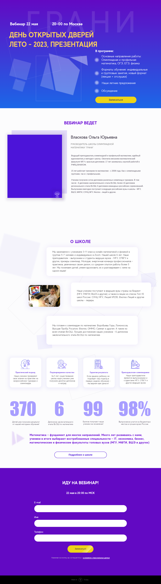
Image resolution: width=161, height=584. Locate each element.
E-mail (37, 502)
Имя (36, 517)
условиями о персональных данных (96, 558)
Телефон (38, 532)
